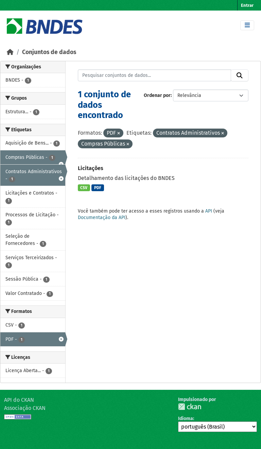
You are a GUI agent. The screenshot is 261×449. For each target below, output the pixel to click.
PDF (97, 187)
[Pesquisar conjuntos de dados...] (154, 75)
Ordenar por (157, 95)
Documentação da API (101, 217)
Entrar (247, 5)
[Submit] (239, 75)
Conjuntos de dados (49, 52)
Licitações (90, 168)
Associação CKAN (25, 408)
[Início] (10, 52)
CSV (83, 187)
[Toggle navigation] (247, 25)
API (208, 211)
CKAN (189, 406)
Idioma (185, 418)
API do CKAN (19, 400)
